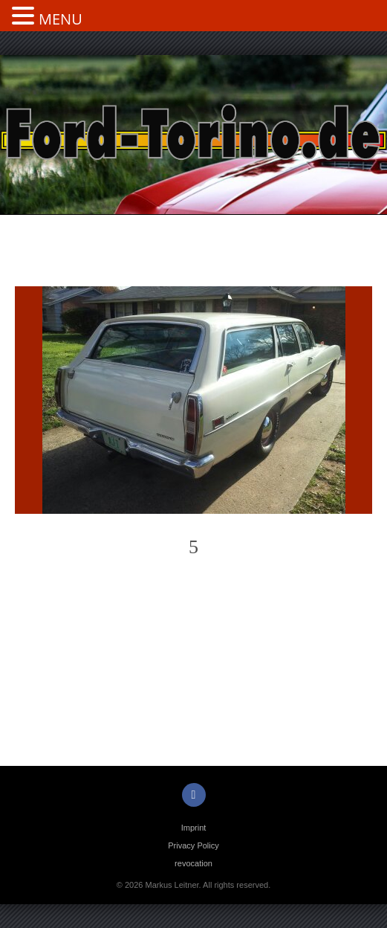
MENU (60, 19)
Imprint (193, 827)
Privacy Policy (193, 845)
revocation (193, 863)
